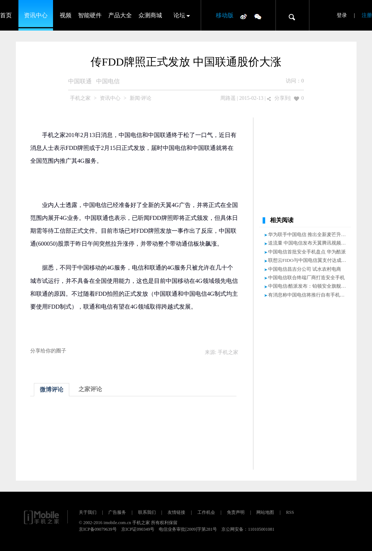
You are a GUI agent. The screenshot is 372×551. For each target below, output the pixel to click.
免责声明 (236, 512)
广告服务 (117, 512)
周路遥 (228, 98)
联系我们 (147, 512)
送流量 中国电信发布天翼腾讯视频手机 (309, 243)
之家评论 (90, 389)
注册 (367, 15)
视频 (65, 15)
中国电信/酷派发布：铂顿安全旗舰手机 (309, 286)
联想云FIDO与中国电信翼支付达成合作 (309, 260)
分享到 (282, 98)
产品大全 (120, 15)
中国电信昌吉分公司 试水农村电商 (304, 269)
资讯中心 (36, 15)
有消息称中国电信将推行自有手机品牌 (309, 295)
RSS (290, 512)
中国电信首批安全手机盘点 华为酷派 (307, 252)
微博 (243, 16)
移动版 (225, 15)
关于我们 (87, 512)
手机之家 (80, 98)
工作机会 (206, 512)
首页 (6, 15)
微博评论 (51, 389)
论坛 (179, 15)
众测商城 (150, 15)
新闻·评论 (141, 98)
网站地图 (265, 512)
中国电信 (108, 81)
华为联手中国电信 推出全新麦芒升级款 (309, 234)
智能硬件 (90, 15)
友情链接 (176, 512)
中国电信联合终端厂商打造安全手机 (306, 277)
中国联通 (80, 81)
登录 (342, 15)
